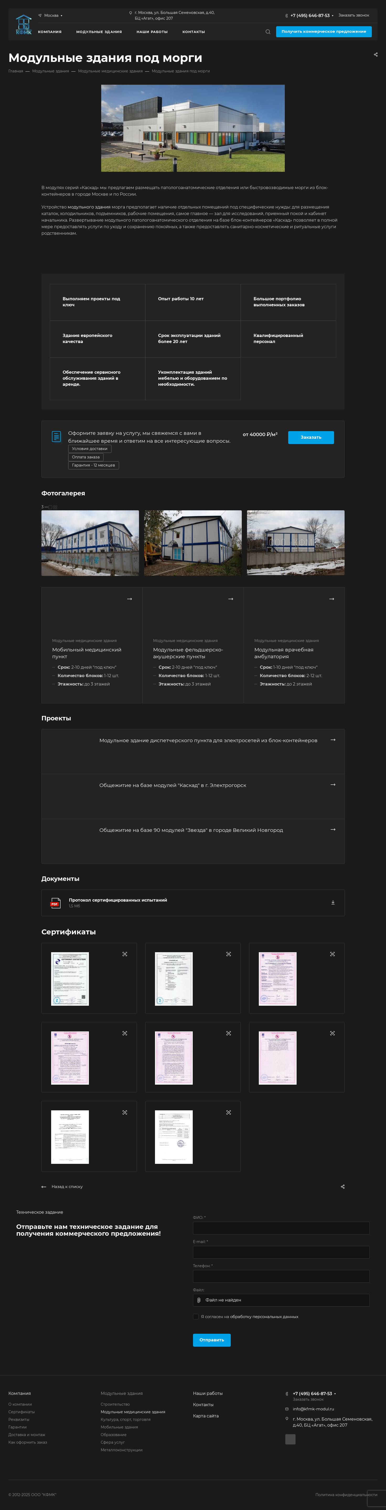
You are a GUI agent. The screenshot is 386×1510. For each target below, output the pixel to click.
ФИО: (199, 1218)
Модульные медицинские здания (133, 1412)
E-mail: (200, 1242)
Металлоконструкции (122, 1450)
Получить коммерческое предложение (324, 31)
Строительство (115, 1404)
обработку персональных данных (264, 1316)
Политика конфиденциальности (346, 1495)
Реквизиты (18, 1419)
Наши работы (208, 1393)
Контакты (203, 1404)
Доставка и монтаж (26, 1435)
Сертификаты (21, 1412)
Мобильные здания (119, 1427)
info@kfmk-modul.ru (313, 1409)
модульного (81, 207)
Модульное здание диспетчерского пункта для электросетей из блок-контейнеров (208, 740)
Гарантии (17, 1427)
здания (103, 207)
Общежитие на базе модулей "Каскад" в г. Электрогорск (172, 785)
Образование (114, 1435)
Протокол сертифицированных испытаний (118, 900)
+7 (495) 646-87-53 (310, 15)
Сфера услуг (113, 1442)
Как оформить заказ (27, 1442)
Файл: (198, 1290)
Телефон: (203, 1266)
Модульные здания (122, 1393)
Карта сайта (206, 1415)
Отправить (212, 1339)
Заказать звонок (354, 15)
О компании (20, 1404)
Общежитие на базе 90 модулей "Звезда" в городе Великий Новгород (191, 830)
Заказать (311, 437)
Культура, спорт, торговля (126, 1419)
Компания (19, 1393)
